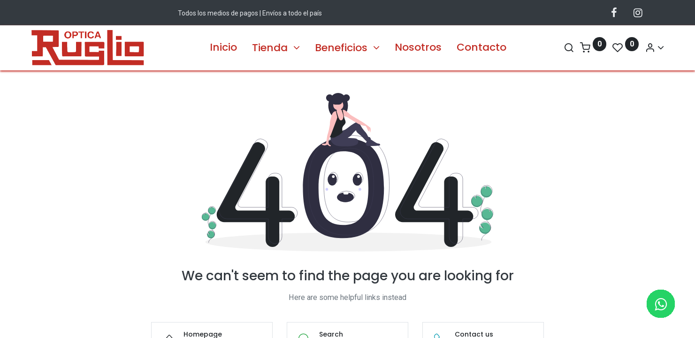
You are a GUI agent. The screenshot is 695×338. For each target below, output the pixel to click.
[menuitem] (223, 48)
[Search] (550, 48)
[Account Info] (636, 48)
